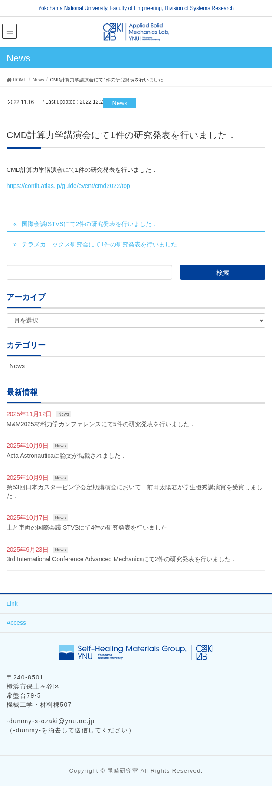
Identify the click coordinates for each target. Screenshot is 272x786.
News (119, 103)
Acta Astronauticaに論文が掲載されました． (67, 455)
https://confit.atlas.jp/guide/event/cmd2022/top (68, 185)
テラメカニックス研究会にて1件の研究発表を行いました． (102, 244)
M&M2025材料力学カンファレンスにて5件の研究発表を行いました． (101, 423)
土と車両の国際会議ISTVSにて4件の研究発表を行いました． (90, 527)
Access (16, 622)
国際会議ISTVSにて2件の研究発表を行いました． (90, 223)
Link (12, 603)
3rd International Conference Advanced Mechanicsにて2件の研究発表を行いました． (122, 559)
